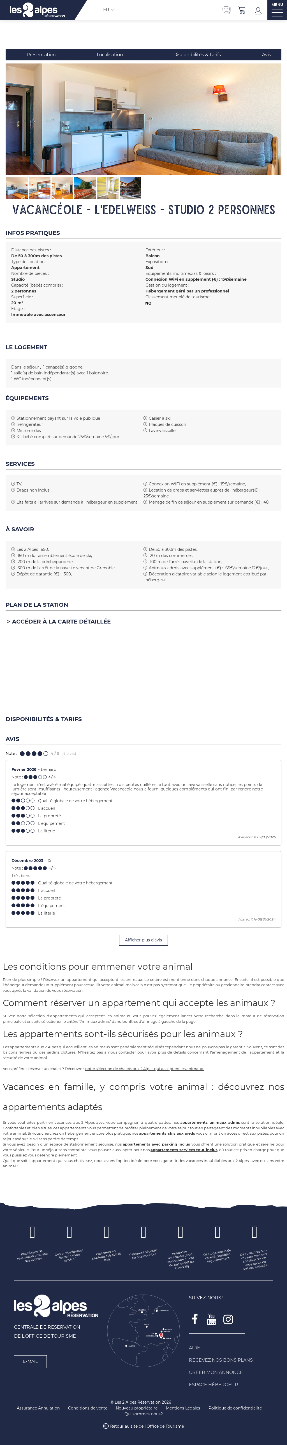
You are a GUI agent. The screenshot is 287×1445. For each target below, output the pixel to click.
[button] (242, 10)
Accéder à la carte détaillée (61, 621)
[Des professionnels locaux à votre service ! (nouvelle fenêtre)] (69, 1256)
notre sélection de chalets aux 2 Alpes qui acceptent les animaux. (144, 1068)
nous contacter (122, 1052)
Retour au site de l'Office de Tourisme (147, 1426)
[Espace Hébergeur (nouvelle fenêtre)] (231, 1385)
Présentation (41, 54)
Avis (266, 54)
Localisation (110, 54)
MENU (277, 5)
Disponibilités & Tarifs (197, 54)
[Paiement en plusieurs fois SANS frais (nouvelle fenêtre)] (106, 1256)
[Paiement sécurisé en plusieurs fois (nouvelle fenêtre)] (143, 1254)
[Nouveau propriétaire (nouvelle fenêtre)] (137, 1408)
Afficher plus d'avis (143, 940)
